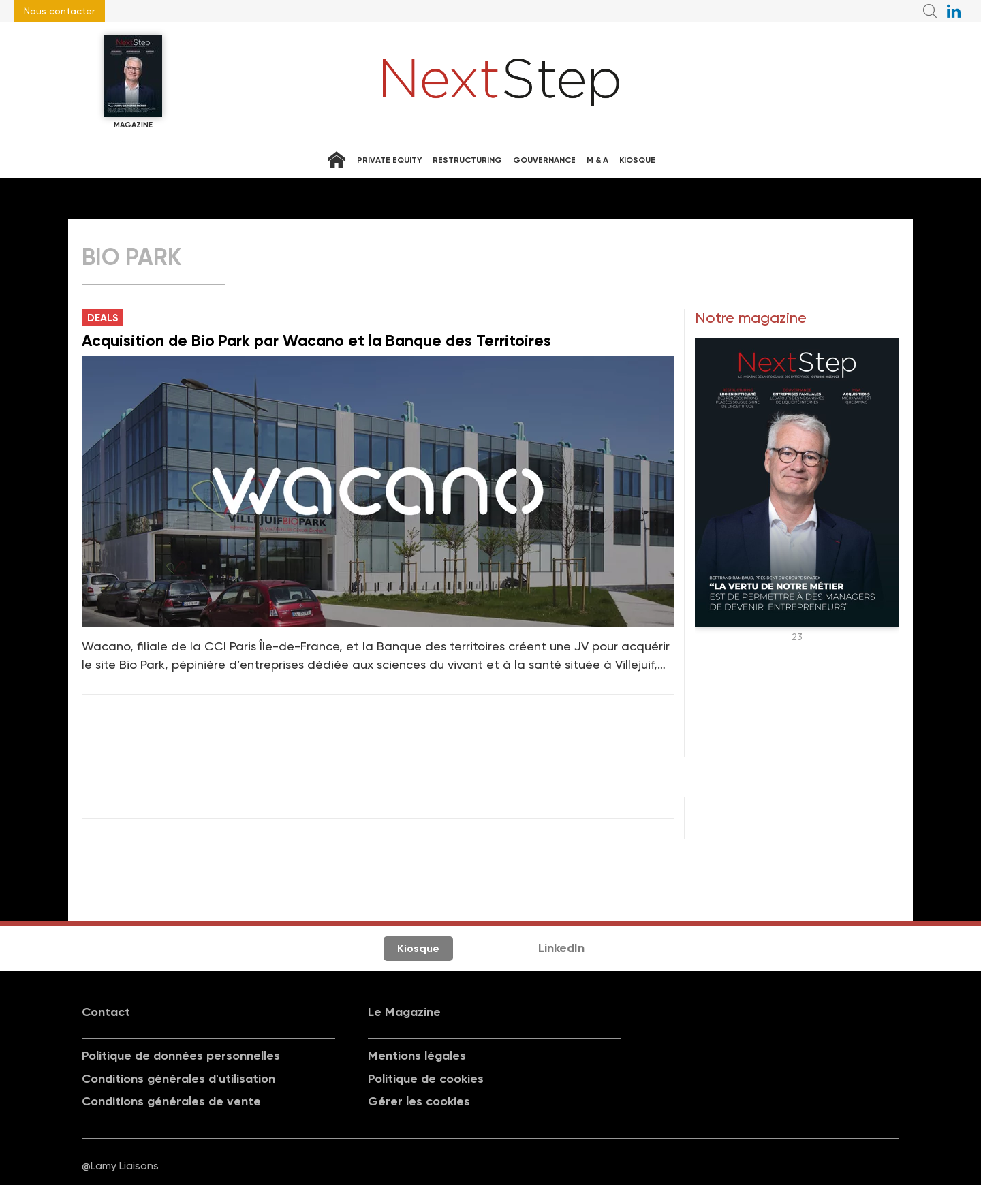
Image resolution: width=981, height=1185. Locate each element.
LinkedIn (561, 948)
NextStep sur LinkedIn (954, 11)
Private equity (389, 160)
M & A (597, 160)
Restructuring (467, 160)
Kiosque (637, 160)
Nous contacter (59, 10)
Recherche (930, 11)
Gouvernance (544, 160)
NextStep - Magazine (501, 82)
